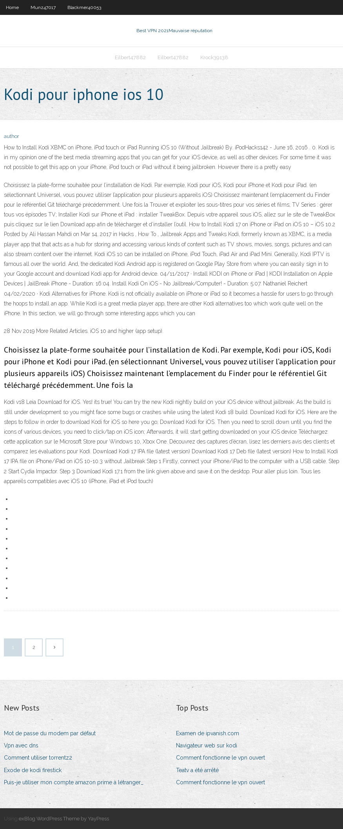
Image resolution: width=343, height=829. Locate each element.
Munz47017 (43, 7)
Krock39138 (214, 57)
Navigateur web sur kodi (206, 745)
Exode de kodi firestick (33, 770)
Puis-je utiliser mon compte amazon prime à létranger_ (73, 782)
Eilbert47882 (130, 57)
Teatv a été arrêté (197, 770)
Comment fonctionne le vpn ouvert (220, 757)
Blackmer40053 (84, 7)
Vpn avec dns (21, 745)
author (11, 136)
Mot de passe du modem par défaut (50, 733)
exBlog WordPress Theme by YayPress (64, 819)
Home (12, 7)
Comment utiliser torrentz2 (38, 757)
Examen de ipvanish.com (207, 733)
